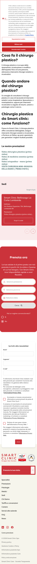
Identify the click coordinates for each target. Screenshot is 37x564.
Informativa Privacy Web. (12, 393)
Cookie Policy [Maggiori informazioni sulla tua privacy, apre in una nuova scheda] (29, 35)
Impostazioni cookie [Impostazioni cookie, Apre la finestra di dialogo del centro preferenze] (18, 39)
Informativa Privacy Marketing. (14, 418)
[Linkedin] (3, 527)
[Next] (33, 231)
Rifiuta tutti (18, 44)
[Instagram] (7, 527)
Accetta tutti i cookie (18, 49)
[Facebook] (12, 527)
